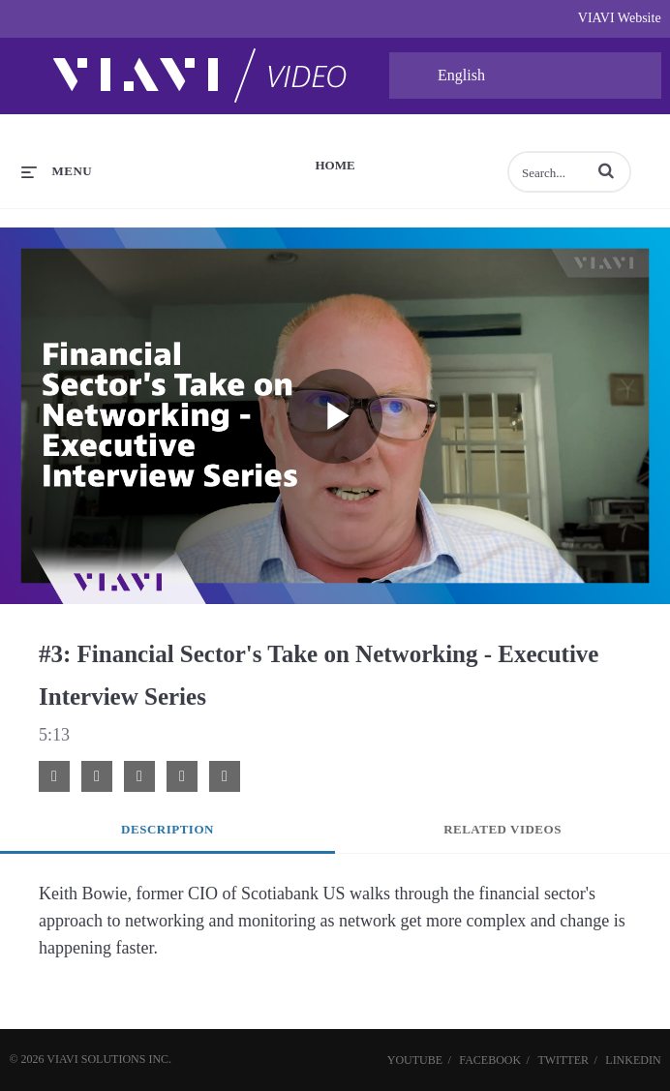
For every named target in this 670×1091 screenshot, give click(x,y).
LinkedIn (632, 1060)
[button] (606, 170)
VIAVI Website (619, 18)
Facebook (490, 1060)
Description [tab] (167, 829)
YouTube (414, 1060)
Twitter (563, 1060)
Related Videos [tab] (502, 829)
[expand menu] (56, 171)
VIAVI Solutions (95, 1059)
